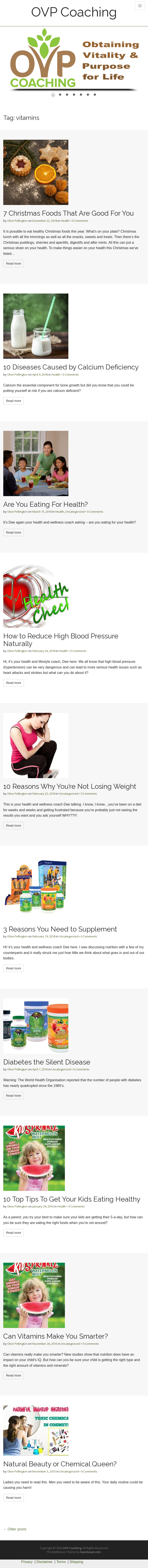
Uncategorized (75, 512)
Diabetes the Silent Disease (46, 1062)
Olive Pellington (17, 221)
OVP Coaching (74, 12)
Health (65, 221)
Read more (13, 263)
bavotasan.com (90, 1552)
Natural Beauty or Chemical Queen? (60, 1464)
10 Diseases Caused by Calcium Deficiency (71, 367)
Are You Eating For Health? (45, 504)
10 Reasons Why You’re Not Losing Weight (69, 786)
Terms (61, 1562)
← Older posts (14, 1529)
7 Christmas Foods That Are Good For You (68, 213)
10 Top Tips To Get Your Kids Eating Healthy (71, 1199)
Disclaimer (44, 1562)
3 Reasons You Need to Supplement (60, 929)
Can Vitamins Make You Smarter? (55, 1336)
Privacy (27, 1562)
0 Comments (80, 221)
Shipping (76, 1562)
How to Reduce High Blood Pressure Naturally (60, 640)
